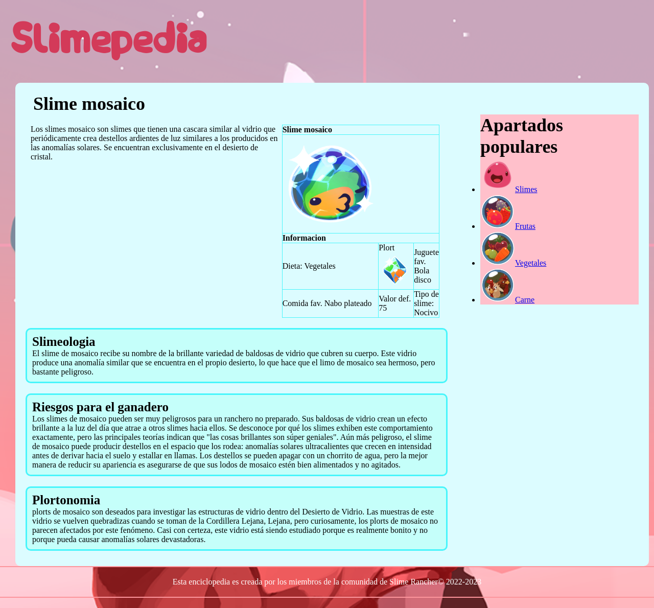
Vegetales (513, 263)
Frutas (507, 226)
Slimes (509, 189)
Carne (507, 299)
